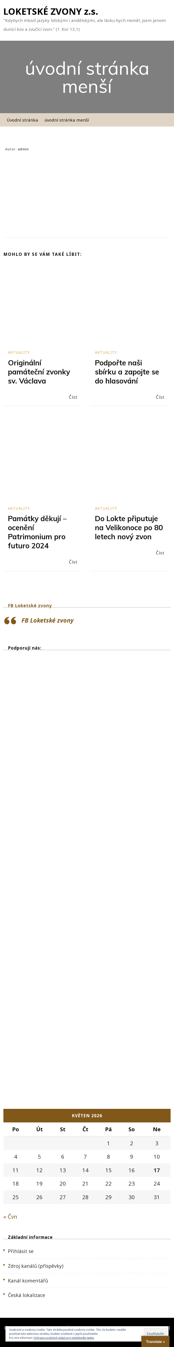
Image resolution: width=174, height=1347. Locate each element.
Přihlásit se (21, 1251)
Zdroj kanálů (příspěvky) (35, 1266)
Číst (73, 397)
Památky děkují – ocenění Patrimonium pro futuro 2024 (37, 532)
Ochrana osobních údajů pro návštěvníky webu (64, 1338)
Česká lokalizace (26, 1295)
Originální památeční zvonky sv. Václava (39, 371)
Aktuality (19, 352)
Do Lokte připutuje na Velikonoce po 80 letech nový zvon (129, 527)
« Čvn (10, 1216)
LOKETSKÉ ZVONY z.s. (50, 11)
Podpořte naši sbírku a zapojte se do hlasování (127, 371)
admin (23, 149)
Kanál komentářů (28, 1280)
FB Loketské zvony (30, 605)
